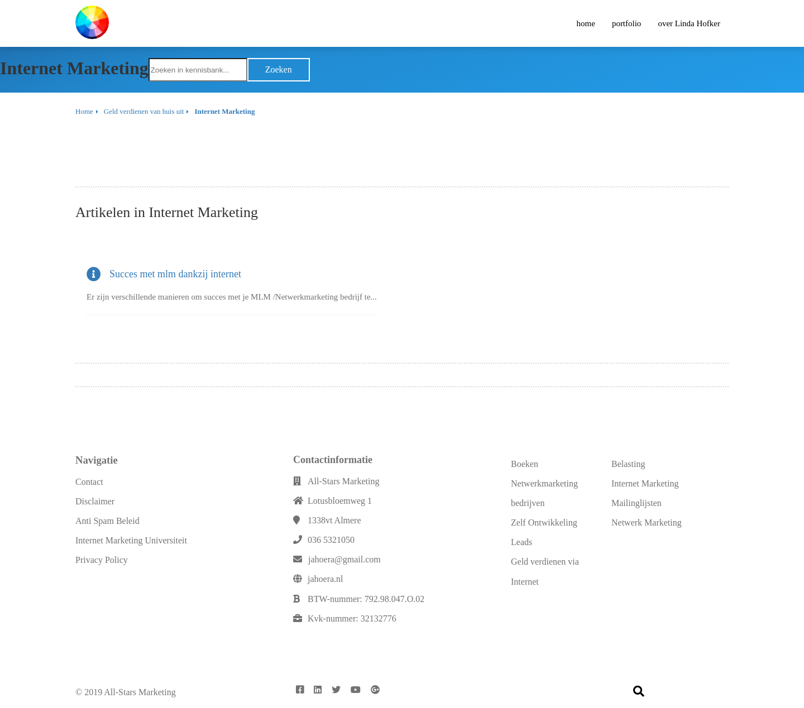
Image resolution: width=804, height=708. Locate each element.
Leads (521, 542)
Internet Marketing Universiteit (131, 540)
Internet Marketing (644, 483)
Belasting (628, 464)
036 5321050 (331, 540)
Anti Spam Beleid (107, 521)
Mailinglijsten (636, 503)
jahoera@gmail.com (344, 559)
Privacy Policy (101, 560)
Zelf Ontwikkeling (544, 522)
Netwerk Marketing (646, 522)
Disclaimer (94, 501)
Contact (89, 482)
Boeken (524, 464)
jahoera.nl (325, 579)
